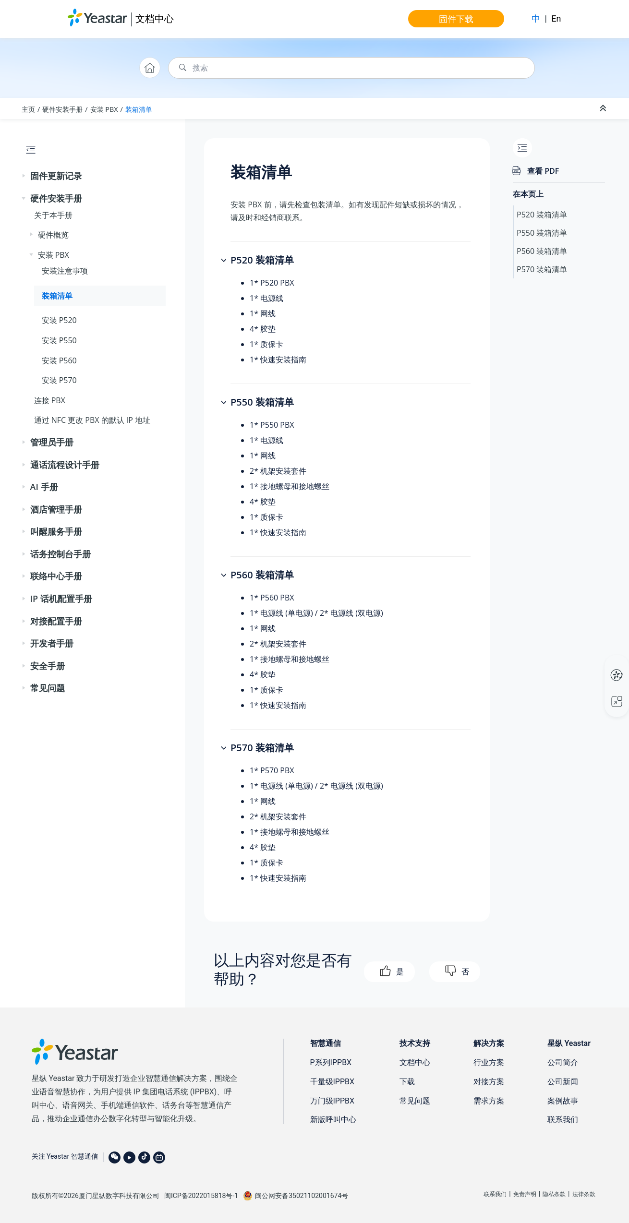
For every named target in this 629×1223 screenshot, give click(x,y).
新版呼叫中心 (333, 1119)
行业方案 (488, 1062)
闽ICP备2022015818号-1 (201, 1195)
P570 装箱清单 (542, 269)
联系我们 (562, 1119)
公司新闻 (562, 1081)
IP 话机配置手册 (61, 598)
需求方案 (488, 1100)
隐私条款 (554, 1194)
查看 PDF (543, 171)
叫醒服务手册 (56, 531)
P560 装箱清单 (542, 251)
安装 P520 (59, 320)
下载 (407, 1081)
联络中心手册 (56, 576)
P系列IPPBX (331, 1062)
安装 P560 (59, 360)
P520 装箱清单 (542, 214)
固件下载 (456, 18)
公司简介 (562, 1062)
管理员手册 (51, 442)
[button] (24, 176)
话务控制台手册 (60, 554)
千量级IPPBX (332, 1081)
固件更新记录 (56, 175)
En (556, 18)
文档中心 (154, 18)
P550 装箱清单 (542, 233)
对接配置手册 (56, 621)
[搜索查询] (351, 68)
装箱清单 (138, 109)
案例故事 (562, 1100)
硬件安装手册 (62, 109)
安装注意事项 (65, 270)
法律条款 (583, 1194)
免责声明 (524, 1194)
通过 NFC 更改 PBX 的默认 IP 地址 (92, 420)
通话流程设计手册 (64, 464)
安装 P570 (59, 380)
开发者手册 (51, 643)
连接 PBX (49, 400)
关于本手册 (53, 215)
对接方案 (488, 1081)
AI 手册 (44, 486)
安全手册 (47, 665)
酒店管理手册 (56, 509)
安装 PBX (104, 109)
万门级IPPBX (332, 1100)
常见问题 (47, 688)
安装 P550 (59, 340)
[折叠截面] (604, 108)
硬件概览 (53, 234)
